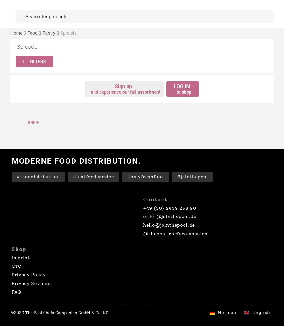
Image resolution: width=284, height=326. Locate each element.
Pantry (49, 33)
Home (16, 33)
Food (32, 33)
